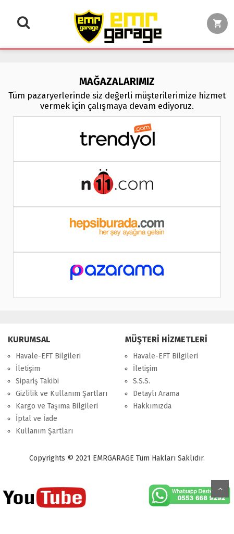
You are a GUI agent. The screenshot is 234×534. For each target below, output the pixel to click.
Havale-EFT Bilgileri (48, 356)
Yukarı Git (220, 489)
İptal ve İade (36, 418)
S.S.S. (141, 381)
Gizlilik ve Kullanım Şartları (61, 393)
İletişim (28, 368)
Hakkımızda (152, 406)
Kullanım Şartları (44, 431)
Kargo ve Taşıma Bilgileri (57, 406)
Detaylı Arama (156, 393)
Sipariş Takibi (37, 381)
